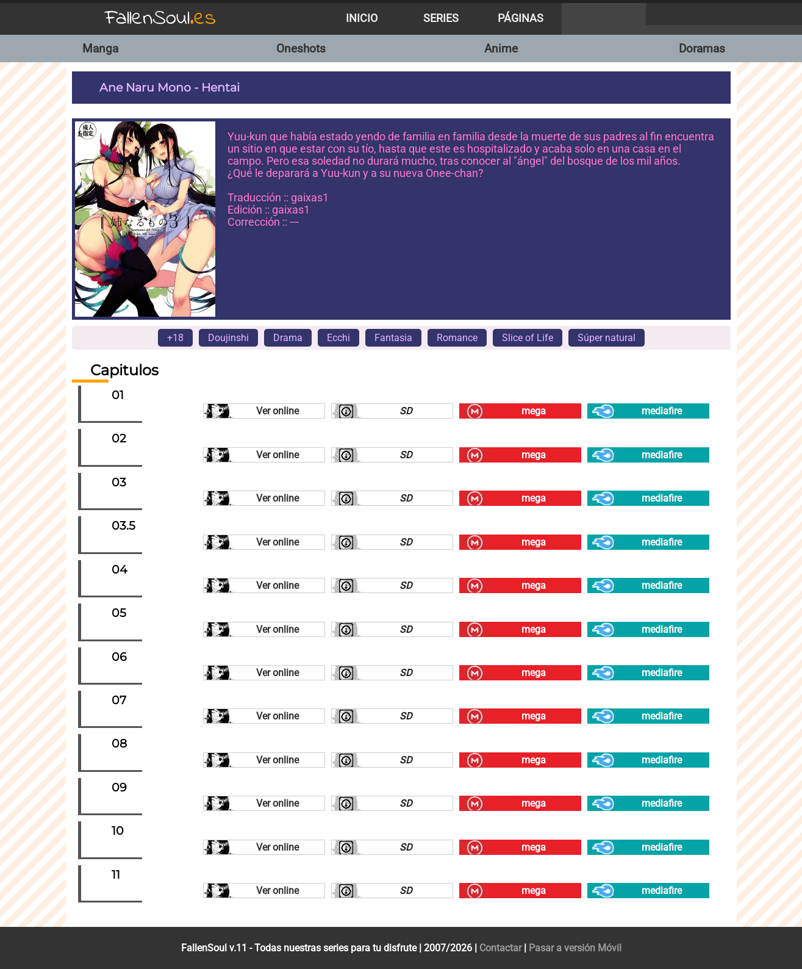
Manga (100, 48)
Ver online (277, 411)
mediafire (662, 411)
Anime (501, 48)
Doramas (702, 48)
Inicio (362, 18)
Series (441, 18)
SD (405, 411)
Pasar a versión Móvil (575, 948)
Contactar (500, 948)
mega (533, 411)
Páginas (520, 18)
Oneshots (301, 48)
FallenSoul (160, 18)
